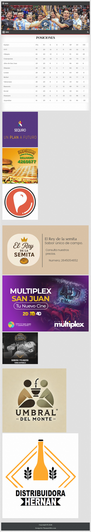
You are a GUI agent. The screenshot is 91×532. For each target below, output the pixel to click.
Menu (6, 3)
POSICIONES (45, 38)
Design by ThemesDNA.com (45, 528)
